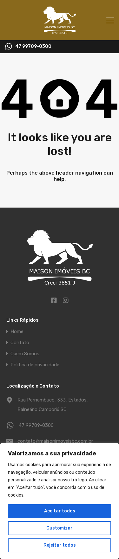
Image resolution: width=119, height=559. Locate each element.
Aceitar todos (59, 511)
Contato (19, 342)
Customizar (59, 528)
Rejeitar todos (59, 545)
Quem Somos (24, 353)
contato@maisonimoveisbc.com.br (55, 441)
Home (16, 331)
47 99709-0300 (33, 46)
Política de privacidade (34, 365)
